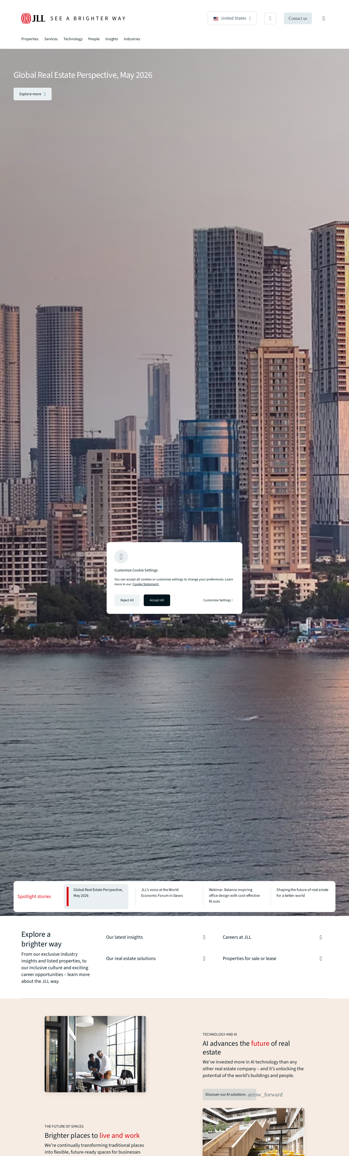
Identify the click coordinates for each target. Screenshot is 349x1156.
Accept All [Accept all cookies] (157, 600)
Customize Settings (218, 600)
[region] (174, 578)
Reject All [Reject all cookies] (127, 600)
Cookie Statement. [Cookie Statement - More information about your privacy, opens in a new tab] (146, 584)
